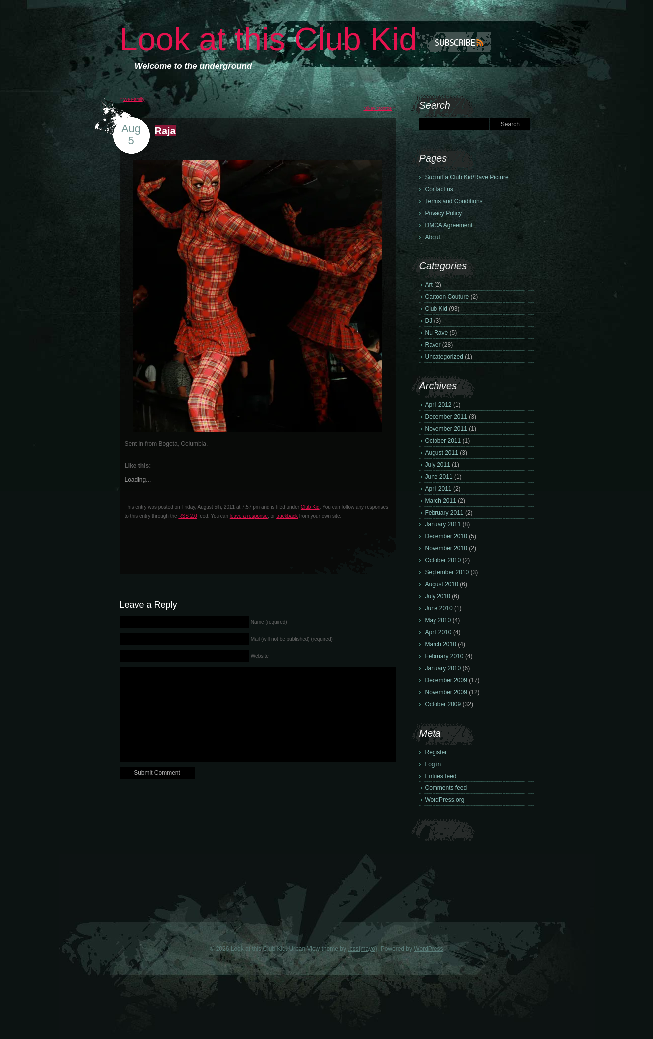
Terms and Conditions (454, 201)
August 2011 (441, 452)
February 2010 (444, 656)
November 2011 (446, 428)
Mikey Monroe (377, 108)
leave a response (249, 516)
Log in (433, 764)
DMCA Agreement (449, 225)
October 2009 (443, 704)
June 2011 (439, 476)
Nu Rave (436, 332)
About (432, 237)
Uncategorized (444, 356)
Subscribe (445, 42)
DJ (429, 320)
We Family (133, 99)
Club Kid (310, 507)
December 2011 (446, 416)
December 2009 (446, 680)
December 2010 (446, 536)
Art (429, 284)
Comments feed (446, 787)
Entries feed (441, 776)
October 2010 (443, 560)
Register (436, 752)
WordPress (428, 948)
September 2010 (447, 572)
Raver (433, 344)
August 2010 (441, 584)
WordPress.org (445, 799)
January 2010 (443, 668)
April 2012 (438, 404)
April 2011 (438, 488)
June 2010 (439, 608)
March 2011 (440, 500)
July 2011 (437, 464)
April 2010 (438, 632)
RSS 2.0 (187, 516)
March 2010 (440, 644)
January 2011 (443, 524)
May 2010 (438, 620)
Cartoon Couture (447, 296)
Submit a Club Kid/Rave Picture (467, 177)
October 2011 (443, 440)
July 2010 (437, 596)
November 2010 (446, 548)
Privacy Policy (443, 213)
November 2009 (446, 692)
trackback (287, 516)
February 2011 (444, 512)
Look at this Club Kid (268, 39)
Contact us (439, 189)
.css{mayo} (362, 948)
